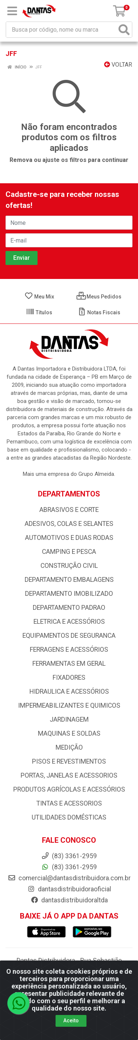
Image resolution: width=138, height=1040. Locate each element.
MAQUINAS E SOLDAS (69, 733)
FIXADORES (69, 677)
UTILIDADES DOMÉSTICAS (69, 817)
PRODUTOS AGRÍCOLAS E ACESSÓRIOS (69, 789)
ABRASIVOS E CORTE (69, 509)
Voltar (118, 64)
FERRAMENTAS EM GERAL (69, 663)
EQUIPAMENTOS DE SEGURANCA (69, 635)
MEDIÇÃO (69, 747)
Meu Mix (39, 297)
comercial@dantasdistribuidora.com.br (69, 878)
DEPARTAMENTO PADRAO (69, 607)
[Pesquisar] (124, 29)
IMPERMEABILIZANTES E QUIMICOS (69, 705)
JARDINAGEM (69, 719)
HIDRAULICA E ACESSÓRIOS (69, 691)
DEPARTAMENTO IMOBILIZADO (69, 593)
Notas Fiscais (98, 312)
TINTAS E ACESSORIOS (69, 803)
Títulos (39, 312)
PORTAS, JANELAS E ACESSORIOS (69, 775)
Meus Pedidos (99, 297)
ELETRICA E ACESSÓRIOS (69, 621)
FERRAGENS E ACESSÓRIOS (69, 649)
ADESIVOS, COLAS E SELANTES (69, 523)
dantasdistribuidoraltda (69, 900)
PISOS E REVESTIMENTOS (69, 761)
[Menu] (12, 11)
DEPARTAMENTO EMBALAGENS (69, 579)
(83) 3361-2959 (69, 867)
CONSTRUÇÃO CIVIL (69, 565)
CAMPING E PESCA (69, 551)
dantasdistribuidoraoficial (69, 889)
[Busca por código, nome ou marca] (61, 29)
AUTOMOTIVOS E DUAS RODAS (69, 537)
